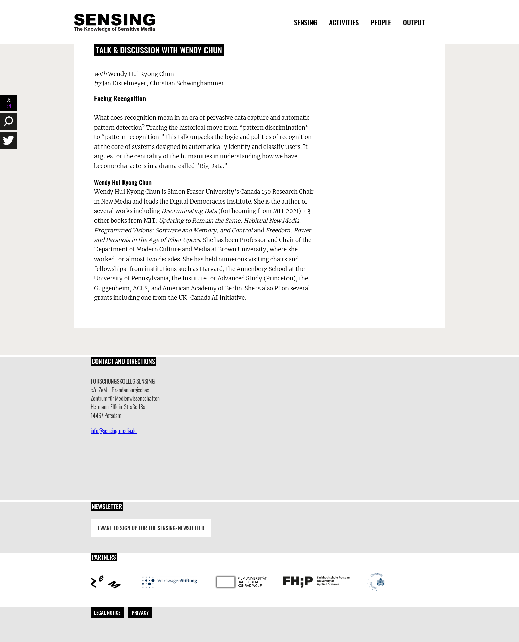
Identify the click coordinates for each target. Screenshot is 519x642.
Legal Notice (107, 612)
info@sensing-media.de (114, 430)
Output (414, 22)
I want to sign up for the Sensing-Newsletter (151, 528)
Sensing (305, 22)
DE (8, 99)
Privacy (140, 612)
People (381, 22)
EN (8, 105)
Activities (344, 22)
